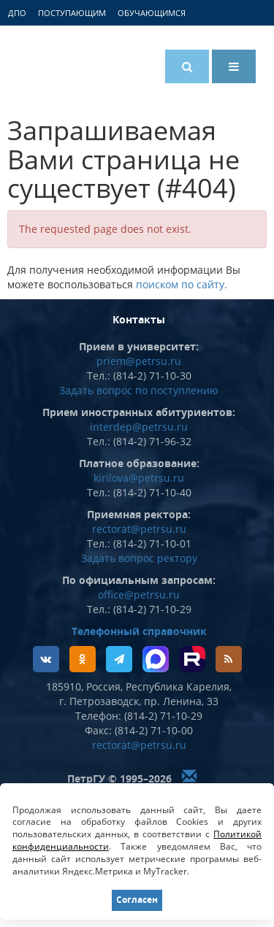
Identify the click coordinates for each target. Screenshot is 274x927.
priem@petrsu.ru (138, 361)
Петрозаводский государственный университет (69, 63)
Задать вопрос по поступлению (138, 390)
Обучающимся (152, 12)
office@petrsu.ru (139, 594)
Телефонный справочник (139, 631)
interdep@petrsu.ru (139, 427)
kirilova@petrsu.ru (139, 478)
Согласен (137, 899)
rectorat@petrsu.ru (139, 529)
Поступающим (72, 12)
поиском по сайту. (181, 284)
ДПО (17, 12)
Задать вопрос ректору (139, 558)
